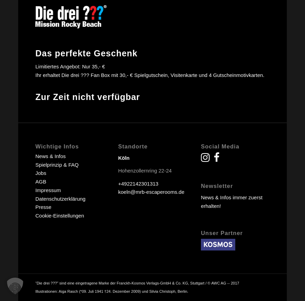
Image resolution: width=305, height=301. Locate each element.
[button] (15, 286)
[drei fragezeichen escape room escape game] (71, 15)
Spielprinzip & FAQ (57, 165)
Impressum (48, 190)
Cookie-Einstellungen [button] (59, 216)
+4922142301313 (138, 184)
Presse (43, 207)
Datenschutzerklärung (60, 199)
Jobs (40, 173)
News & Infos (50, 156)
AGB (40, 182)
